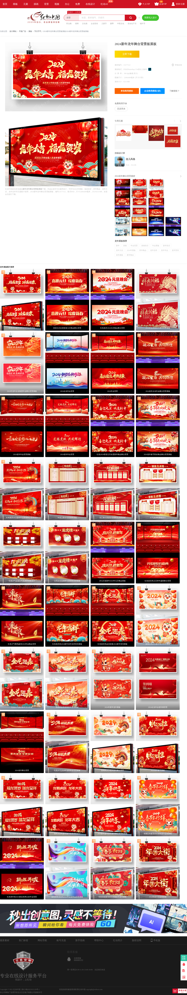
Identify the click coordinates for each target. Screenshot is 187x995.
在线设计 (90, 4)
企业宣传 (94, 24)
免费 (77, 4)
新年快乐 (166, 246)
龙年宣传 (175, 250)
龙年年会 (164, 250)
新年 (118, 246)
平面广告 (22, 31)
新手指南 (80, 940)
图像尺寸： (119, 78)
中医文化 (120, 24)
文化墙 (84, 24)
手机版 (155, 940)
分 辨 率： (119, 73)
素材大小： (119, 82)
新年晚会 (130, 255)
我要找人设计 (150, 18)
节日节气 (37, 31)
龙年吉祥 (153, 250)
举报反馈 (178, 65)
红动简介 (117, 940)
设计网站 (13, 31)
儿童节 (104, 24)
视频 (56, 4)
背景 (46, 4)
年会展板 (155, 246)
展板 (30, 31)
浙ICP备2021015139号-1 (30, 989)
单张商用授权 (127, 91)
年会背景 (134, 246)
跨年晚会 (142, 250)
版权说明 (136, 940)
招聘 (77, 24)
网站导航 (42, 940)
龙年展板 (119, 255)
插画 (36, 4)
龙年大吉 (119, 250)
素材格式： (119, 69)
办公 (67, 4)
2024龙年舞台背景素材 (125, 176)
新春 (125, 246)
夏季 (112, 24)
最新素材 (4, 940)
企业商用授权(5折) (152, 91)
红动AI (105, 2)
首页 (5, 4)
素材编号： (119, 65)
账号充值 (61, 940)
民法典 (69, 24)
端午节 (142, 24)
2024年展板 (131, 250)
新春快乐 (144, 246)
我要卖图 (184, 958)
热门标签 (23, 940)
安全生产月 (132, 24)
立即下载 (127, 54)
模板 (15, 4)
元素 (25, 4)
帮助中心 (99, 940)
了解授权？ (174, 91)
